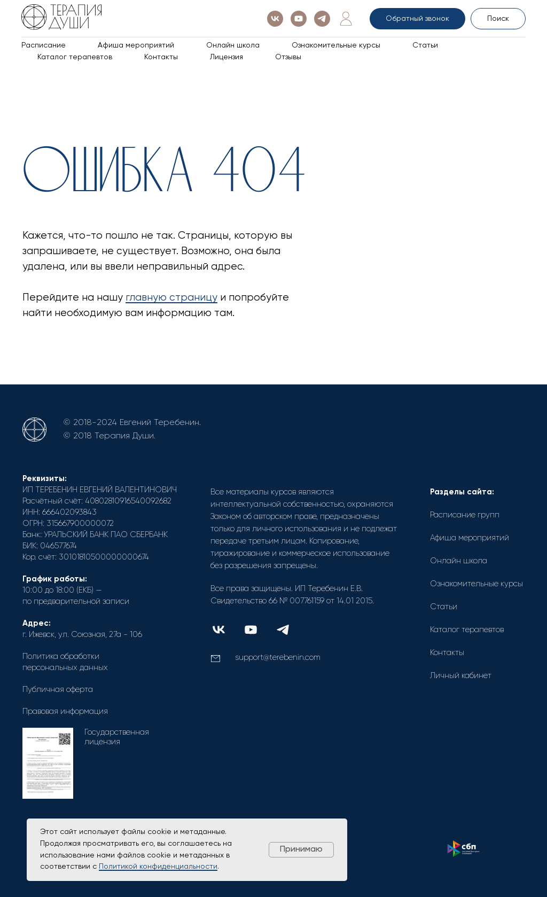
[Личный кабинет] (346, 19)
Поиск (498, 18)
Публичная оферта (57, 690)
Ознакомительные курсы (336, 45)
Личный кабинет (460, 676)
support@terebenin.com (278, 658)
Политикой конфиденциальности (158, 866)
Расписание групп (464, 515)
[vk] (275, 19)
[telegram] (322, 19)
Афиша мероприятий (136, 45)
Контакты (161, 57)
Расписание (43, 45)
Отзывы (288, 57)
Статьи (425, 45)
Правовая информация (65, 711)
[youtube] (299, 19)
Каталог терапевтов (74, 57)
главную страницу (171, 298)
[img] (218, 629)
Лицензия (226, 57)
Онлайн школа (233, 45)
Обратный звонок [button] (417, 18)
